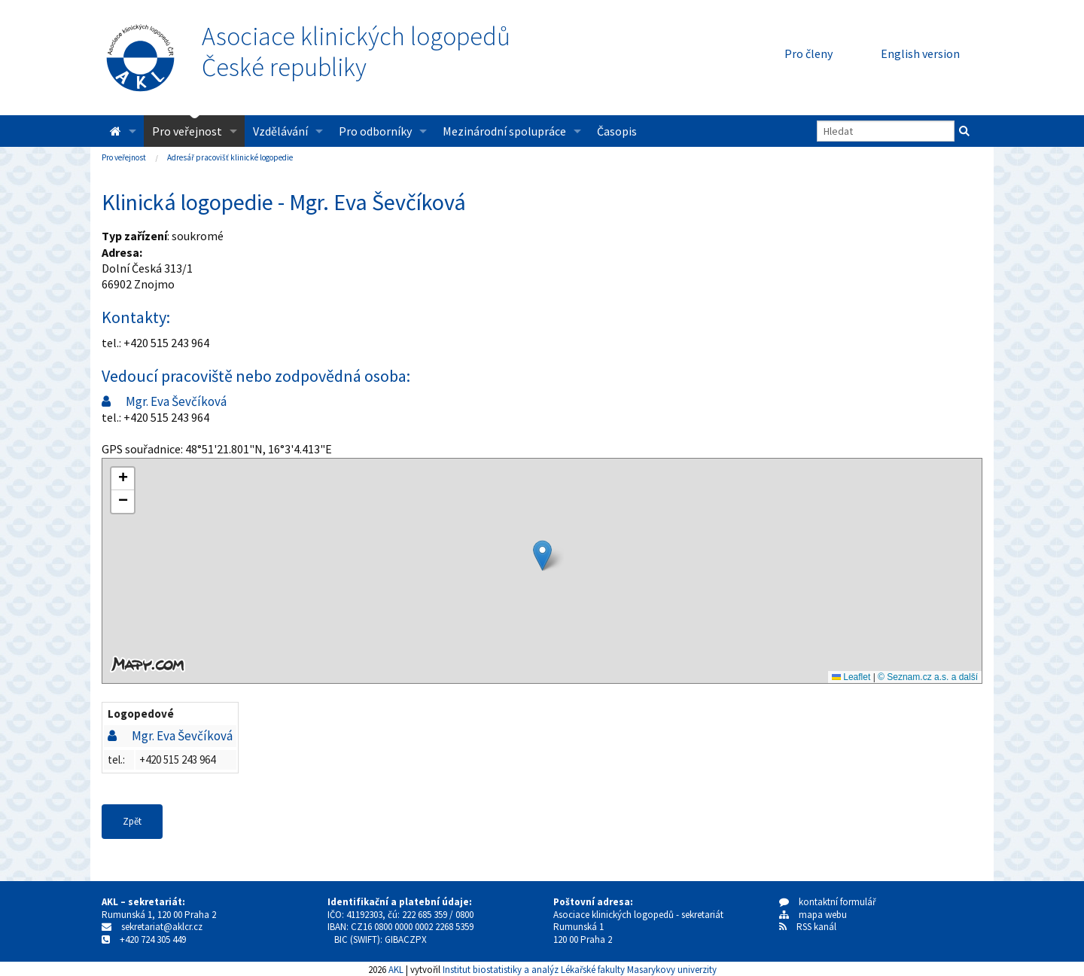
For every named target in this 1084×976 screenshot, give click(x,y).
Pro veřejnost (187, 131)
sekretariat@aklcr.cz (161, 926)
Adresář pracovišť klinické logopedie (230, 157)
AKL (395, 969)
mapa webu (813, 914)
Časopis (617, 131)
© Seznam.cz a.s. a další (928, 677)
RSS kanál (816, 926)
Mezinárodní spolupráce (504, 131)
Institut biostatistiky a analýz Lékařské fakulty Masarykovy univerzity (580, 969)
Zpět (132, 821)
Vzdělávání (280, 131)
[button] (542, 555)
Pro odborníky (375, 131)
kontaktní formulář (827, 901)
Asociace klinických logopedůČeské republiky (356, 52)
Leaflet (851, 677)
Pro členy (808, 53)
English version (920, 53)
